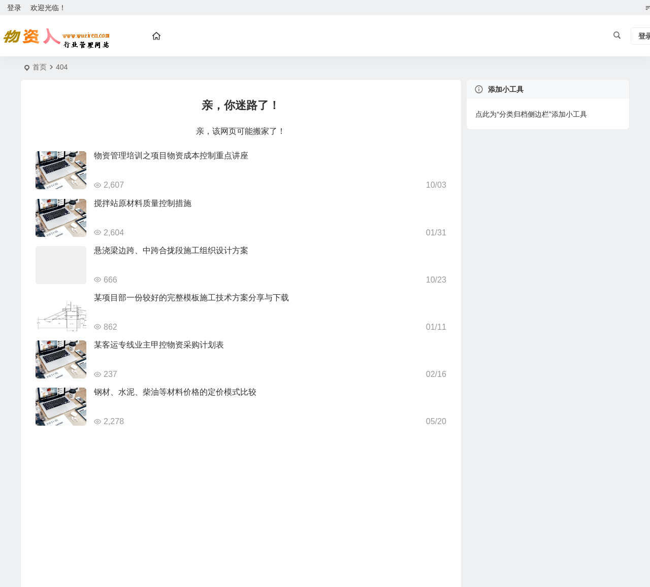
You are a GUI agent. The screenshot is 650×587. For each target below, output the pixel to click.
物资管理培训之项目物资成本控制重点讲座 (171, 155)
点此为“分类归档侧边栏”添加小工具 (531, 114)
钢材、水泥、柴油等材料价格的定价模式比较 (175, 392)
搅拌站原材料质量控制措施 (142, 203)
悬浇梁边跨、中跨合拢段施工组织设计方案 (171, 250)
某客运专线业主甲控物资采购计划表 (159, 344)
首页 (39, 67)
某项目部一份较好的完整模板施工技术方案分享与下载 (191, 297)
